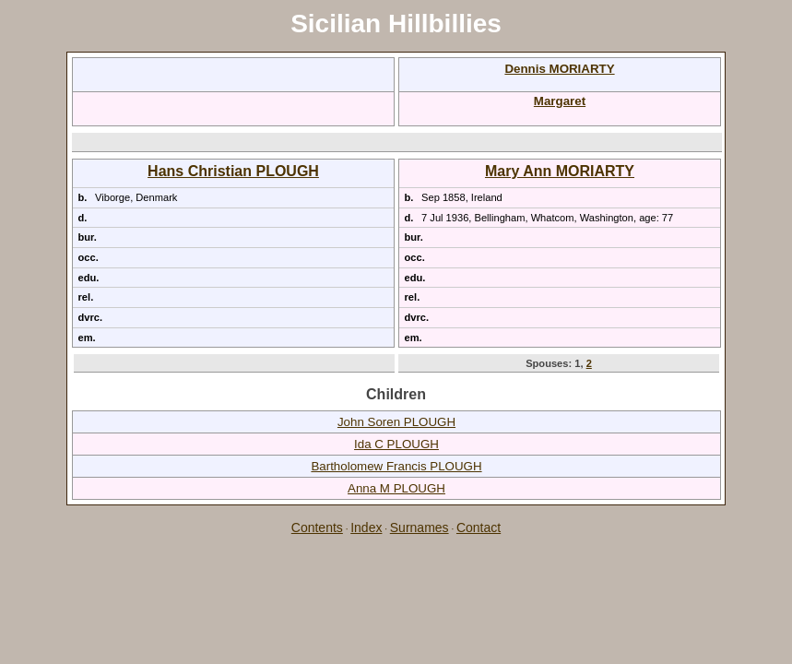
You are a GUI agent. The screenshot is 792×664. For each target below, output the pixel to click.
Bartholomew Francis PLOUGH (396, 466)
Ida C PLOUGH (396, 444)
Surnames (419, 527)
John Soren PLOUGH (396, 422)
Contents (317, 527)
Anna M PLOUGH (396, 488)
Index (366, 527)
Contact (478, 527)
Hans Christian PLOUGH (233, 171)
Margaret (559, 101)
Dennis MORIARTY (559, 69)
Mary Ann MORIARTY (559, 171)
